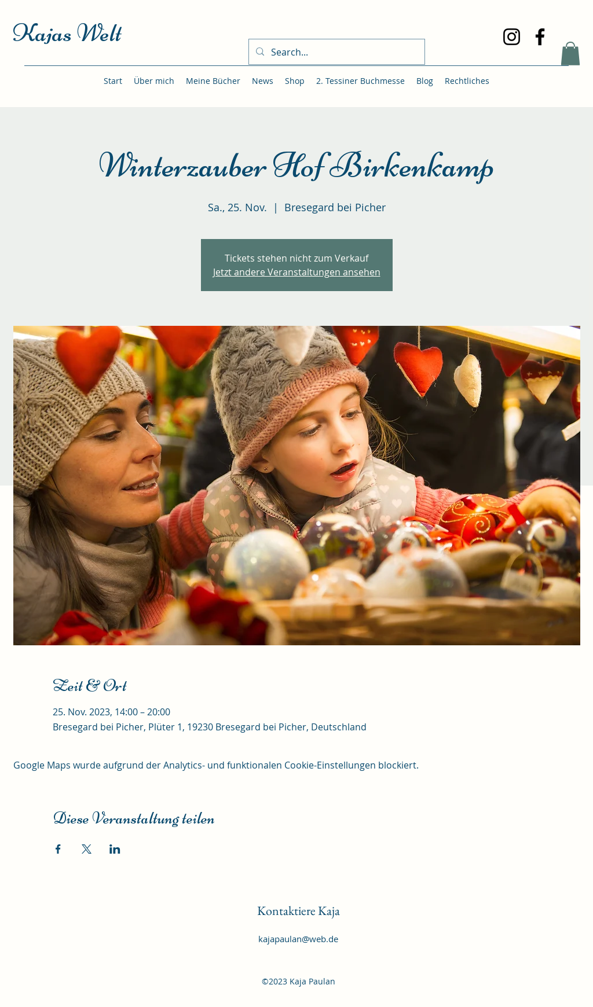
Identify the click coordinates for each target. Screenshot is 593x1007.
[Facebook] (540, 36)
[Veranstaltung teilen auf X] (86, 849)
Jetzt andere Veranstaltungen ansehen (296, 272)
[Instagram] (511, 36)
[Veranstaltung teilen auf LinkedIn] (114, 849)
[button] (570, 53)
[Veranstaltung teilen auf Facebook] (58, 849)
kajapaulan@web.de (298, 938)
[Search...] (335, 52)
